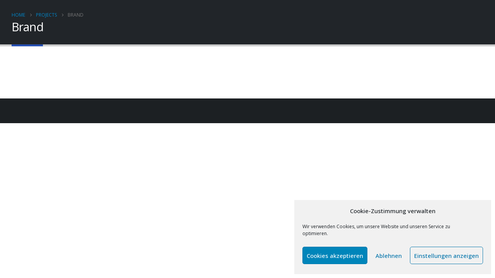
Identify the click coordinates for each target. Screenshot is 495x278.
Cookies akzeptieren (335, 255)
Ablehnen (389, 255)
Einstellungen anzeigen (446, 255)
